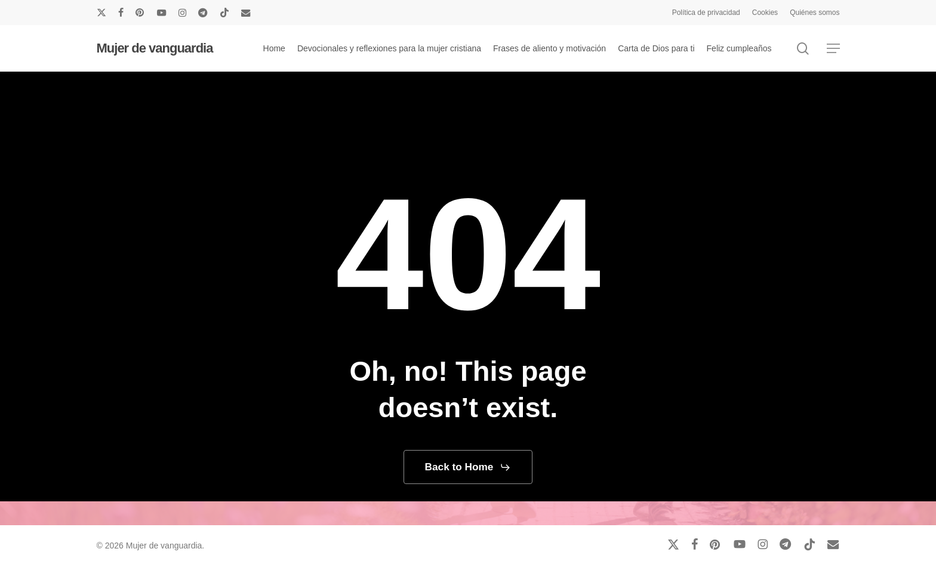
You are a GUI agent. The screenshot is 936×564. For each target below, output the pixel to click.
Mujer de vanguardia (155, 48)
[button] (833, 48)
